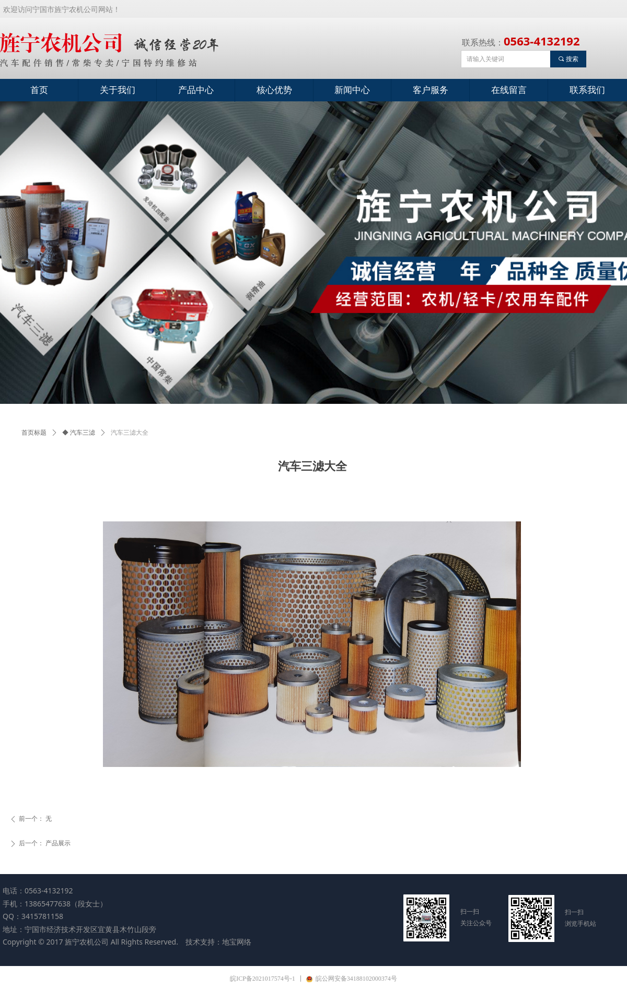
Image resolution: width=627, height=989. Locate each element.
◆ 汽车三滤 (78, 432)
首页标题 (34, 432)
